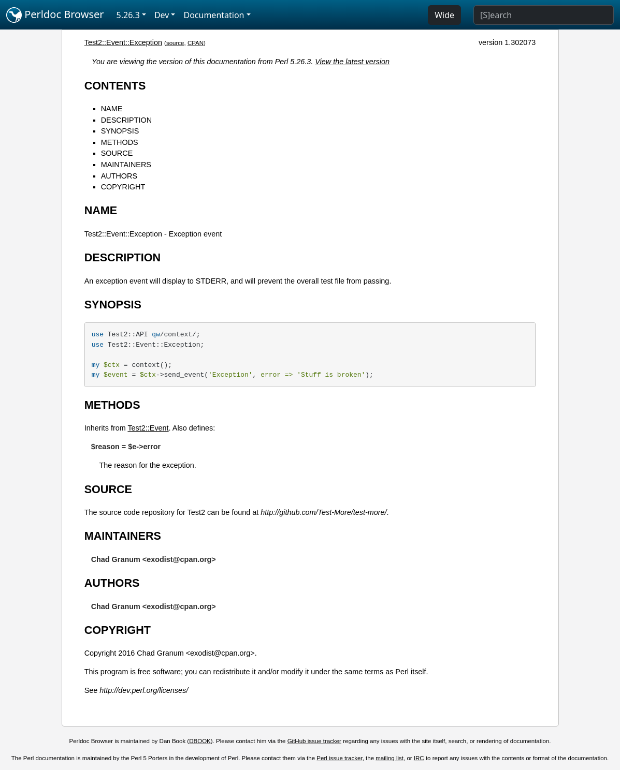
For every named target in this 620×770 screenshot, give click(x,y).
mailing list (389, 758)
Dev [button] (161, 15)
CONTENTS (115, 85)
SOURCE (117, 153)
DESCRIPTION (126, 120)
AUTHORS (119, 176)
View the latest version (352, 61)
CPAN (196, 43)
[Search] (543, 15)
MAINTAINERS (126, 164)
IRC (419, 758)
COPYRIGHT (123, 187)
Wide (444, 15)
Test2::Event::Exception (123, 42)
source (175, 43)
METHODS (119, 142)
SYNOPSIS (120, 131)
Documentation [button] (213, 15)
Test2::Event (147, 428)
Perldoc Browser (55, 15)
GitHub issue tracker (314, 741)
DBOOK (200, 741)
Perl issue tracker (339, 758)
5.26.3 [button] (128, 15)
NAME (112, 109)
